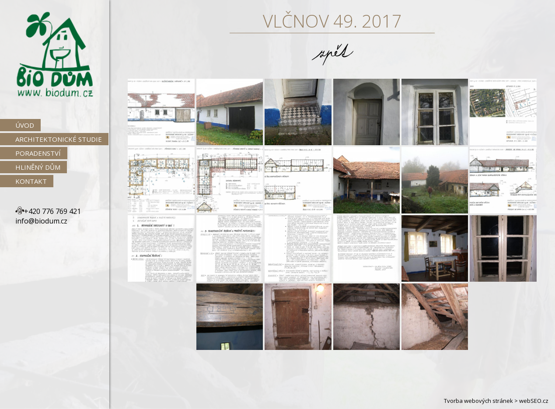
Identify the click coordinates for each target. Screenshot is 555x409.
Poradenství (38, 153)
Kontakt (31, 181)
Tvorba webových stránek (478, 401)
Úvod (24, 125)
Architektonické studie (58, 139)
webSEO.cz (533, 401)
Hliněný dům (37, 167)
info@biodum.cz (41, 221)
